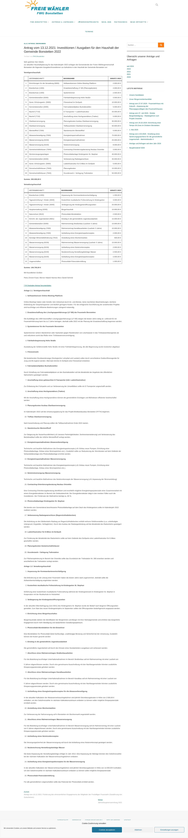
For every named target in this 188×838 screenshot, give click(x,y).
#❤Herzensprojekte (88, 22)
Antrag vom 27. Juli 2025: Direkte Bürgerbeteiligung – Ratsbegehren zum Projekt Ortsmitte (144, 115)
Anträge (31, 43)
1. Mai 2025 (133, 130)
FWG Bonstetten (38, 22)
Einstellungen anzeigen (169, 830)
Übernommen (41, 43)
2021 (129, 74)
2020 (129, 77)
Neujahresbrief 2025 (137, 148)
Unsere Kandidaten (136, 95)
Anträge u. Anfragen (62, 22)
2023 (129, 69)
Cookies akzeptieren (107, 830)
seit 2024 (130, 66)
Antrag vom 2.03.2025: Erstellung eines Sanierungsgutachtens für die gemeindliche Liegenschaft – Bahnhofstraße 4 (145, 136)
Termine (89, 32)
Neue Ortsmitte (138, 22)
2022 (129, 72)
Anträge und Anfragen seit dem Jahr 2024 (145, 143)
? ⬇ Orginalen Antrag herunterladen (37, 285)
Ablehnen (138, 830)
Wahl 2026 (106, 22)
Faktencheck (120, 22)
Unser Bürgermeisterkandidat (140, 99)
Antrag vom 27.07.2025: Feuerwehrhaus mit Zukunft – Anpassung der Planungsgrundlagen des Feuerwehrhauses (146, 106)
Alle (25, 43)
